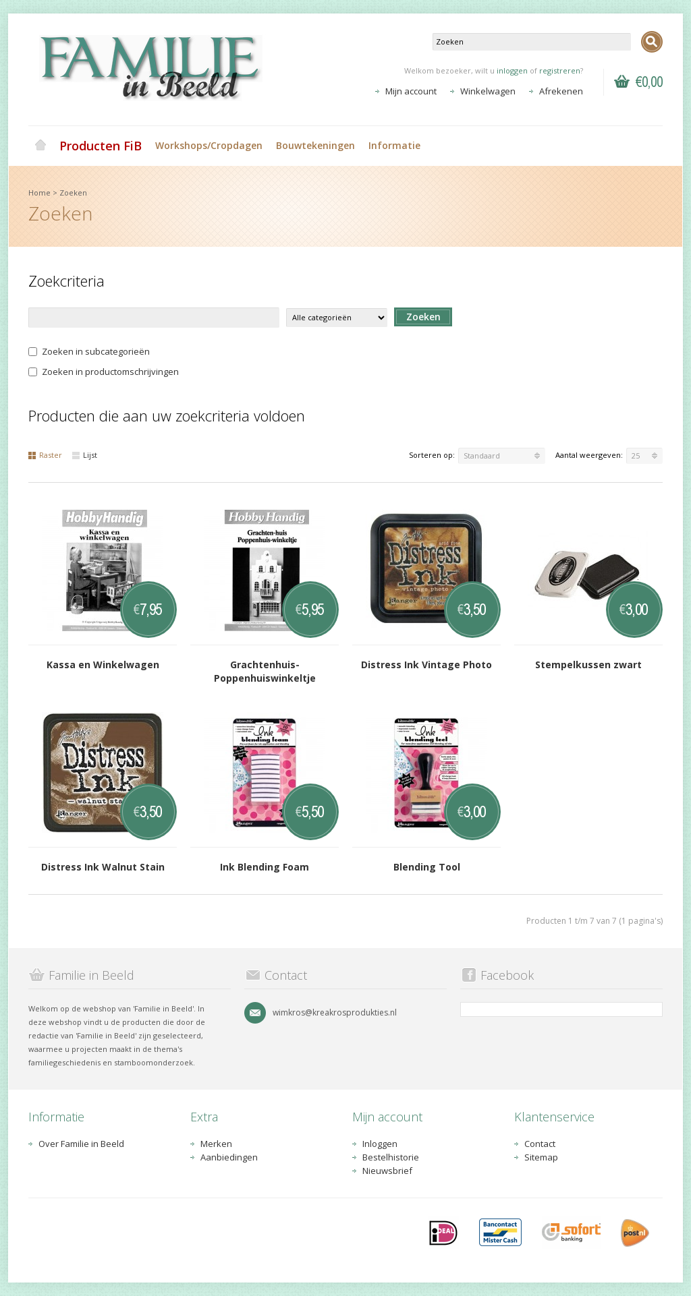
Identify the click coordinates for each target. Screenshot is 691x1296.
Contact (539, 1144)
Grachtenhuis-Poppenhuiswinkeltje (265, 671)
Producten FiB (100, 146)
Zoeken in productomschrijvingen (103, 371)
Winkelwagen (488, 91)
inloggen (512, 70)
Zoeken (73, 192)
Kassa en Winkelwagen (103, 664)
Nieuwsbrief (387, 1171)
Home (40, 145)
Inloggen (379, 1144)
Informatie (394, 145)
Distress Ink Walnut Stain (103, 866)
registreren (559, 70)
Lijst (84, 455)
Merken (216, 1144)
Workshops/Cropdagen (208, 145)
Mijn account (411, 91)
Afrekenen (561, 91)
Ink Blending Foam (264, 866)
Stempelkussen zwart (588, 664)
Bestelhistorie (390, 1157)
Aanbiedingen (229, 1157)
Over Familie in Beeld (81, 1144)
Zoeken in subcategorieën (89, 351)
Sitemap (541, 1157)
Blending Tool (426, 866)
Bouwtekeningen (315, 145)
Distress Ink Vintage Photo (426, 664)
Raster (45, 455)
